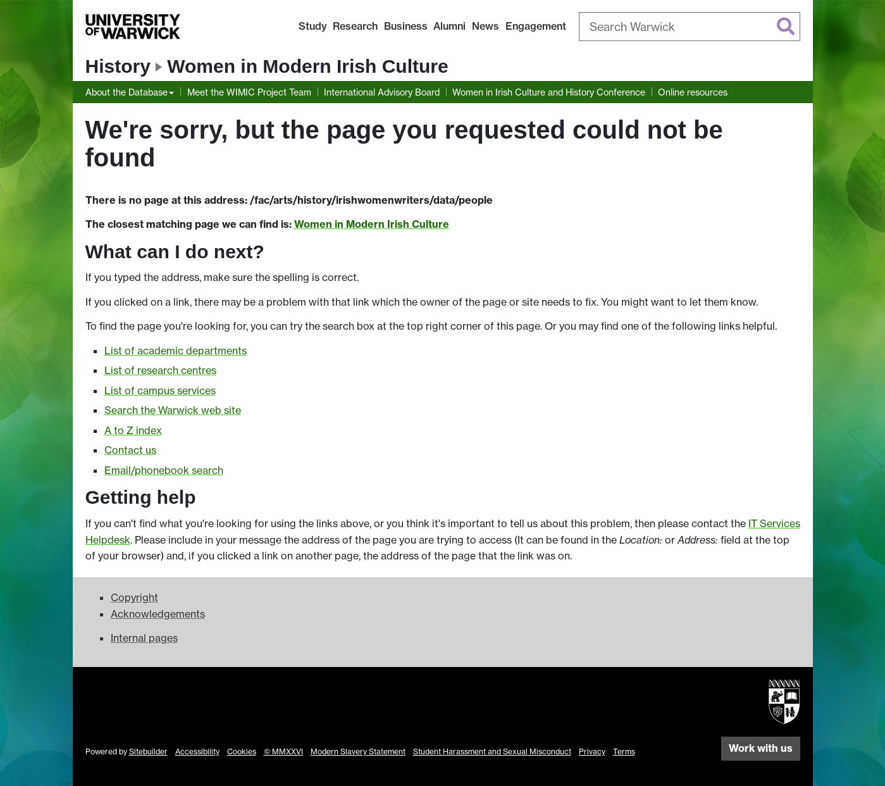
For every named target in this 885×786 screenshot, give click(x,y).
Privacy (592, 751)
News (485, 26)
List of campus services (160, 390)
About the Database (126, 92)
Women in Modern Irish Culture (307, 66)
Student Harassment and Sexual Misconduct (492, 751)
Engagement (535, 26)
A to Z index (133, 430)
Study (313, 26)
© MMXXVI (283, 751)
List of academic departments (175, 350)
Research (355, 26)
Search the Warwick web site (172, 410)
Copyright (134, 597)
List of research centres (160, 370)
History (118, 66)
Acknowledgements (158, 614)
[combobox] (689, 26)
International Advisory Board (382, 92)
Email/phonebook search (163, 470)
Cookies (241, 751)
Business (406, 26)
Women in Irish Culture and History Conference (548, 92)
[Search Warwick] (689, 26)
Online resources (692, 92)
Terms (624, 751)
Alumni (449, 26)
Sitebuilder (148, 751)
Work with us (761, 748)
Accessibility (197, 751)
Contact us (130, 450)
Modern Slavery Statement (358, 751)
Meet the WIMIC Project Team (249, 92)
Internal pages (144, 638)
